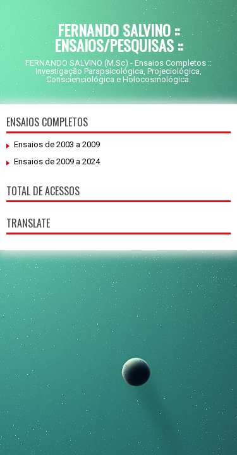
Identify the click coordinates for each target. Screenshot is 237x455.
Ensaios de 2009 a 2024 (57, 161)
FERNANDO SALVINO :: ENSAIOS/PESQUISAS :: (118, 37)
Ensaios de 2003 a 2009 (57, 144)
